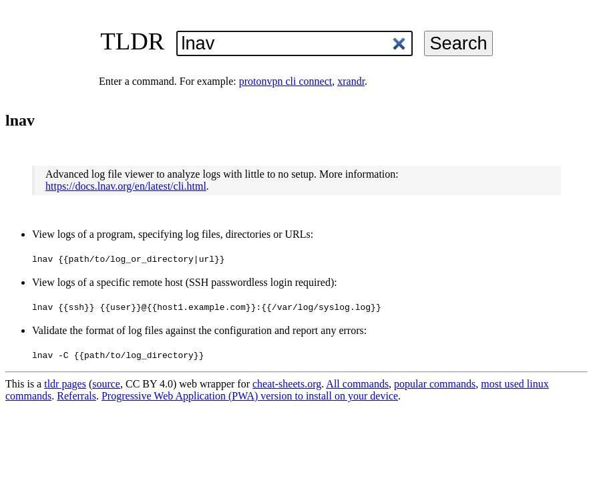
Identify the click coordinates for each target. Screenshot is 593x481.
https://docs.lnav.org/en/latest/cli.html (125, 186)
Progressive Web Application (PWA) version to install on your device (250, 396)
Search (458, 43)
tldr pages (65, 383)
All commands (357, 383)
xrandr (351, 81)
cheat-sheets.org (286, 383)
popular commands (434, 383)
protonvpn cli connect (286, 81)
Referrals (76, 396)
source (106, 383)
